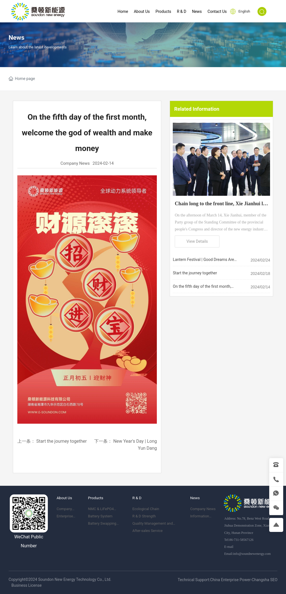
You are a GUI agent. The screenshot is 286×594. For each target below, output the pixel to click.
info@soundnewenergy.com (252, 554)
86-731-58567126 (241, 540)
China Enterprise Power (230, 580)
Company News (75, 163)
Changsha (260, 580)
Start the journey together (61, 441)
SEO (273, 580)
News (17, 37)
